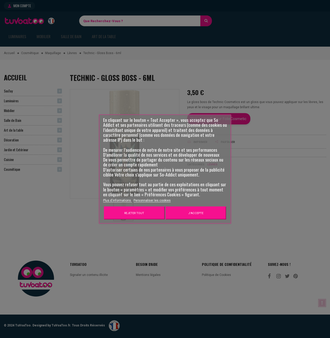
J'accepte (195, 213)
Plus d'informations (117, 200)
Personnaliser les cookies (152, 200)
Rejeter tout (134, 213)
